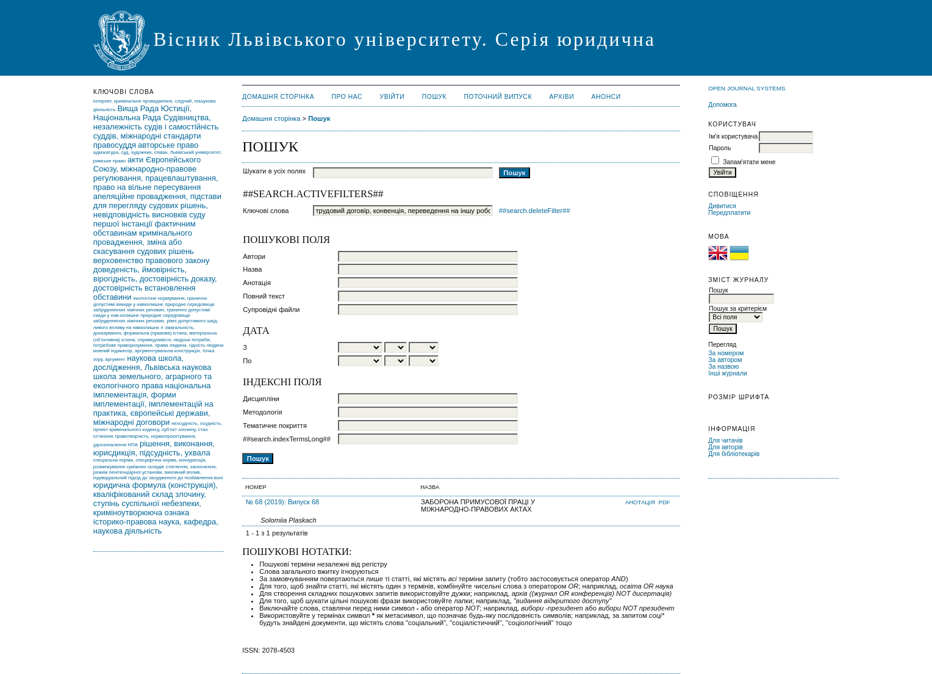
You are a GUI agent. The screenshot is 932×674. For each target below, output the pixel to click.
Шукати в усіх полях (274, 171)
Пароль (720, 148)
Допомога (722, 104)
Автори (254, 256)
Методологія (262, 412)
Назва (252, 269)
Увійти (392, 96)
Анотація (257, 282)
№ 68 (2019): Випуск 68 (283, 502)
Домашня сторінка (278, 96)
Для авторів (725, 447)
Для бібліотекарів (733, 454)
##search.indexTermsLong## (287, 439)
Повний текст (264, 296)
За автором (725, 360)
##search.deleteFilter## (534, 210)
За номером (726, 353)
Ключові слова (266, 210)
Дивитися (722, 206)
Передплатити (729, 212)
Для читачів (725, 440)
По (247, 360)
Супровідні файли (271, 309)
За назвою (723, 366)
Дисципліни (261, 398)
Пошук (434, 96)
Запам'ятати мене (749, 162)
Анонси (606, 96)
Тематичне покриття (275, 425)
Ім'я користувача (733, 136)
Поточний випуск (498, 96)
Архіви (561, 96)
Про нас (347, 96)
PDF (664, 502)
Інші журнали (727, 373)
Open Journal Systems (746, 88)
